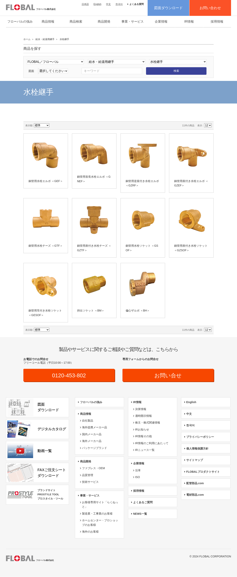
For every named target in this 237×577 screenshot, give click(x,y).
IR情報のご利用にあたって (151, 443)
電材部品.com (195, 494)
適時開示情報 (143, 416)
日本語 (85, 4)
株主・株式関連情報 (147, 422)
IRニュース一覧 (145, 450)
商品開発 (104, 21)
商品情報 (48, 21)
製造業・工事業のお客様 (97, 513)
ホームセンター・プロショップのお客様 (100, 522)
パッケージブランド (94, 448)
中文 (108, 4)
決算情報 (140, 409)
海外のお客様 (90, 531)
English (97, 4)
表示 (199, 125)
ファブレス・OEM (93, 468)
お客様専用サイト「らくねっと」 (100, 504)
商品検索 (76, 21)
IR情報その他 (143, 436)
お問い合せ (168, 375)
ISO (137, 477)
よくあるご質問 (143, 502)
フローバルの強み (20, 21)
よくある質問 (136, 4)
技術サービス (90, 482)
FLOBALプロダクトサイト (203, 471)
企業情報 (161, 21)
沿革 (138, 470)
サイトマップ (194, 460)
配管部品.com (195, 483)
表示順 (28, 125)
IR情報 (189, 21)
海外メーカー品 (91, 441)
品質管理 (87, 475)
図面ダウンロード (168, 8)
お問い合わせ (210, 8)
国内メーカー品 (91, 434)
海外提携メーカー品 (94, 427)
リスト (67, 125)
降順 (53, 125)
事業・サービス (132, 21)
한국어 (119, 4)
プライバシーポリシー (200, 437)
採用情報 (217, 21)
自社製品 (87, 420)
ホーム (27, 39)
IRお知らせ (142, 429)
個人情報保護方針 (197, 448)
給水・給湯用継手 (44, 39)
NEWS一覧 (140, 514)
